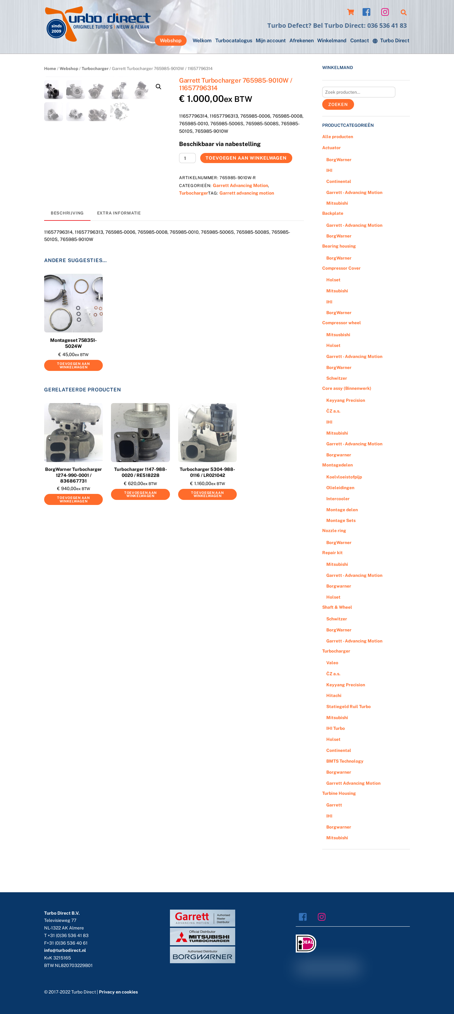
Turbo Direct (391, 41)
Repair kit (332, 552)
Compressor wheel (341, 322)
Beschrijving (67, 230)
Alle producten (337, 136)
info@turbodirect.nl (65, 950)
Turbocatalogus (233, 41)
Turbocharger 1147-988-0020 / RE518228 (140, 489)
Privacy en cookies (118, 991)
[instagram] (386, 11)
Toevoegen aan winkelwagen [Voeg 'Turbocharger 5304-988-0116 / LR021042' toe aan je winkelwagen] (207, 511)
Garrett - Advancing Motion (354, 192)
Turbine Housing (339, 793)
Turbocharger (95, 68)
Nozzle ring (334, 530)
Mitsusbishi (338, 334)
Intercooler (338, 498)
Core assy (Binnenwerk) (346, 388)
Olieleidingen (340, 487)
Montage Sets (341, 520)
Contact (359, 41)
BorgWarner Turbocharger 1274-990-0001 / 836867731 (73, 492)
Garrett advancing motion (246, 193)
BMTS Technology (345, 761)
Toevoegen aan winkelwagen (246, 158)
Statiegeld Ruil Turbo (348, 706)
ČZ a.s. (333, 410)
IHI (329, 170)
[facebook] (368, 11)
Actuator (331, 147)
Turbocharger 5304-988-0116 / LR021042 (207, 489)
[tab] (67, 230)
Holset (333, 279)
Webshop (171, 41)
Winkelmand (331, 41)
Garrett (334, 804)
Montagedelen (337, 464)
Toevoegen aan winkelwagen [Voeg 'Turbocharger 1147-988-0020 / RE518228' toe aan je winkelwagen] (140, 511)
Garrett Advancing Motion (240, 185)
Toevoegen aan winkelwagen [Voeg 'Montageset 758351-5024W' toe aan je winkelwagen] (73, 382)
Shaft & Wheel (337, 607)
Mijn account (271, 41)
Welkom (202, 41)
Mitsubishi (337, 203)
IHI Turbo (335, 728)
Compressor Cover (341, 268)
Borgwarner (338, 454)
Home (50, 68)
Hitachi (333, 695)
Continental (338, 181)
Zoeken (338, 104)
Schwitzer (336, 378)
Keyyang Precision (345, 400)
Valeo (332, 662)
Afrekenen (301, 41)
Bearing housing (339, 246)
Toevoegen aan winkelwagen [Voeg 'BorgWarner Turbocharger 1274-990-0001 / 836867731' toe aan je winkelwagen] (73, 516)
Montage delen (342, 509)
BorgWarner (339, 159)
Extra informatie (119, 230)
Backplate (332, 213)
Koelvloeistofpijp (344, 476)
